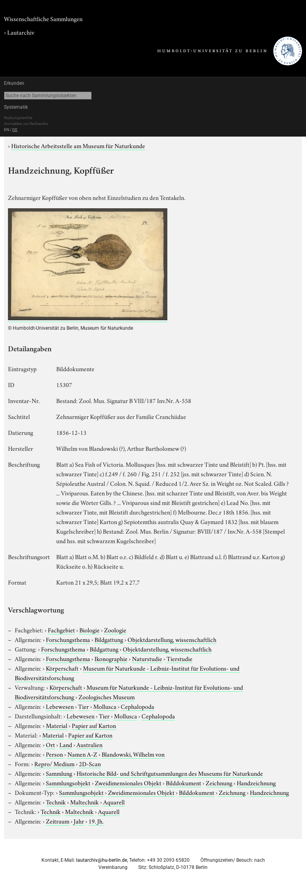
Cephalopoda (137, 706)
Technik (56, 801)
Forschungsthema (68, 639)
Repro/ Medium (54, 763)
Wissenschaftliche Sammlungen (43, 18)
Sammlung (59, 773)
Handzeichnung (256, 782)
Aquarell (114, 801)
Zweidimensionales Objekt (128, 782)
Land (65, 744)
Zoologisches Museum (106, 696)
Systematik (16, 107)
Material (56, 725)
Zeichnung (219, 782)
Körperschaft (62, 667)
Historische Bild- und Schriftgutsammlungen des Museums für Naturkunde (169, 773)
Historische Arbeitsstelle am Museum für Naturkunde (78, 145)
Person (54, 753)
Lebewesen (60, 706)
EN (6, 129)
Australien (89, 744)
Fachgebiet (61, 629)
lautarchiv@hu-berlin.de (101, 860)
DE (15, 129)
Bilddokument (183, 782)
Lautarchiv (20, 31)
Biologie (89, 629)
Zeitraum (57, 820)
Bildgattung (108, 639)
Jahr (79, 820)
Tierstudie (179, 658)
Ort (50, 744)
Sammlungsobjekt (68, 782)
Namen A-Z (82, 753)
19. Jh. (96, 820)
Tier (83, 706)
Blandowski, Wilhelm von (133, 753)
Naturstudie (147, 658)
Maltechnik (84, 801)
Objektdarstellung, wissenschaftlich (172, 639)
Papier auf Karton (94, 725)
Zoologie (115, 629)
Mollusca (104, 706)
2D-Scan (90, 763)
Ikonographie (111, 658)
